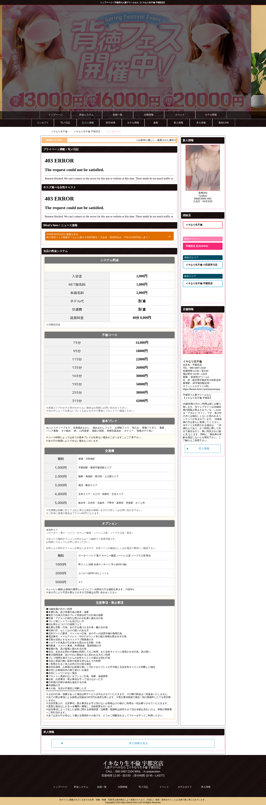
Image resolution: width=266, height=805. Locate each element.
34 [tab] (213, 205)
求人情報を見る (138, 743)
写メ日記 (65, 122)
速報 (155, 122)
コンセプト (43, 122)
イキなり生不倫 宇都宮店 (87, 131)
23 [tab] (192, 201)
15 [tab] (187, 197)
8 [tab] (187, 193)
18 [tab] (202, 197)
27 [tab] (213, 201)
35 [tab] (218, 205)
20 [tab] (213, 197)
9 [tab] (192, 193)
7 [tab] (218, 189)
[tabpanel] (133, 63)
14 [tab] (218, 193)
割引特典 (110, 122)
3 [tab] (197, 189)
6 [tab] (213, 189)
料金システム (86, 114)
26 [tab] (208, 201)
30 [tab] (192, 205)
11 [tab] (202, 193)
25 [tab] (202, 201)
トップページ (55, 114)
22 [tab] (187, 201)
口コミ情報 (88, 122)
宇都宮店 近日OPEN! (197, 246)
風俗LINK (223, 122)
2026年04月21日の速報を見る (103, 236)
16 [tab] (192, 197)
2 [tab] (192, 189)
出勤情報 (149, 114)
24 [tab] (197, 201)
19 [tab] (208, 197)
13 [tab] (213, 193)
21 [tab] (218, 197)
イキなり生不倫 (59, 131)
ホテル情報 (211, 114)
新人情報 (178, 122)
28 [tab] (218, 201)
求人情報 (201, 122)
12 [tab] (208, 193)
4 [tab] (202, 189)
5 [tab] (208, 189)
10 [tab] (197, 193)
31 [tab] (197, 205)
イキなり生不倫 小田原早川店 (201, 264)
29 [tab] (187, 205)
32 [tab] (202, 205)
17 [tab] (197, 197)
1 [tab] (187, 189)
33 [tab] (208, 205)
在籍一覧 (117, 114)
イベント (180, 114)
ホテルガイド (185, 786)
